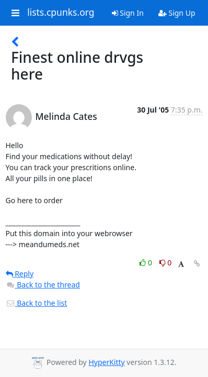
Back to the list (36, 303)
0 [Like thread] (147, 263)
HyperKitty (106, 362)
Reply (20, 274)
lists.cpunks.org (60, 12)
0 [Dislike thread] (165, 263)
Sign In (128, 13)
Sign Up (176, 13)
